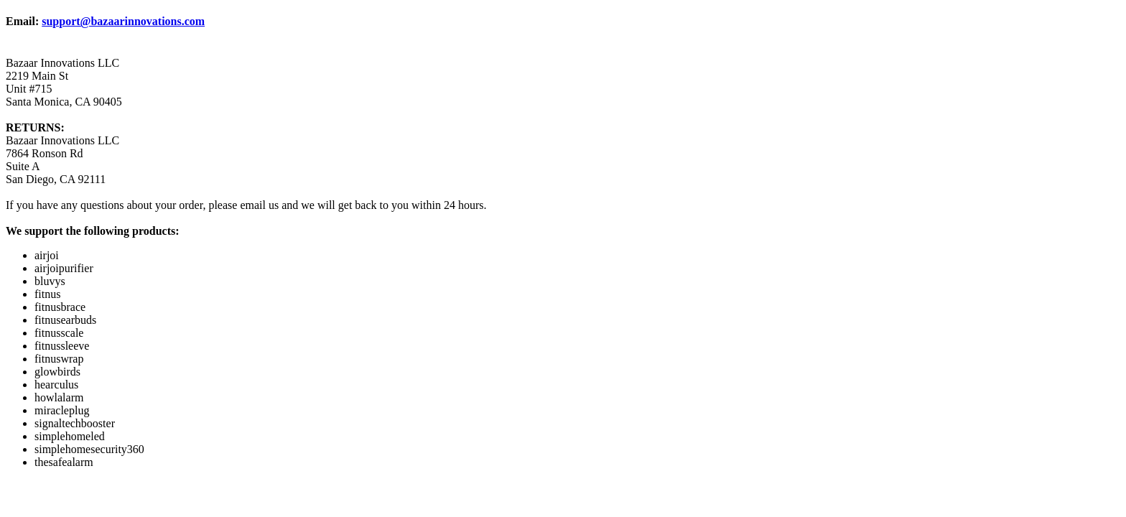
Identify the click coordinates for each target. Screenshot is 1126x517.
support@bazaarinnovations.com (123, 21)
